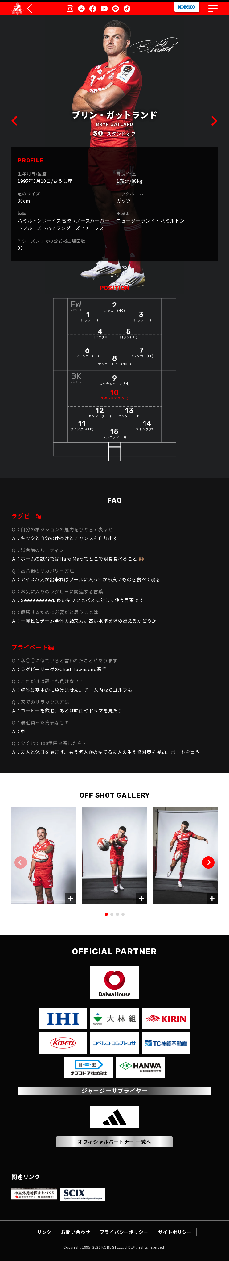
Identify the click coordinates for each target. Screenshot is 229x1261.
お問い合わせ (75, 1232)
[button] (208, 862)
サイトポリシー (175, 1232)
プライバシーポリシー (124, 1232)
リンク (44, 1232)
